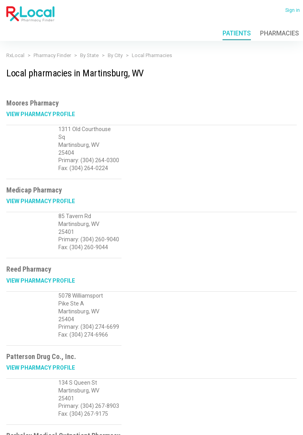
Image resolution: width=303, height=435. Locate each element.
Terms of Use (48, 411)
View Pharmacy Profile (40, 114)
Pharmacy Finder (52, 55)
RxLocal (15, 55)
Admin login (78, 423)
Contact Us (89, 411)
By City (115, 55)
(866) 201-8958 (23, 391)
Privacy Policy (18, 411)
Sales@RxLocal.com (69, 391)
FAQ (70, 411)
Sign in (292, 10)
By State (89, 55)
